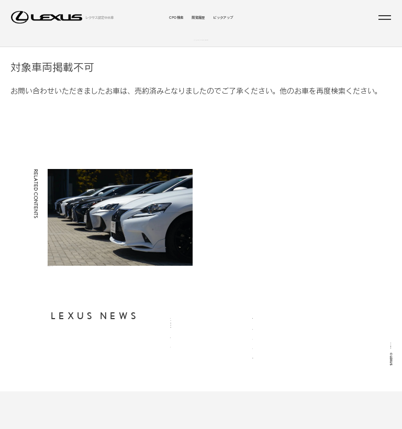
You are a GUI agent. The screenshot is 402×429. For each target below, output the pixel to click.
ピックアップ (223, 17)
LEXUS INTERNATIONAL (274, 387)
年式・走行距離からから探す (192, 365)
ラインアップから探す (162, 45)
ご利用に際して (264, 352)
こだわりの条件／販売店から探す (229, 45)
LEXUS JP (261, 376)
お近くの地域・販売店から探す (193, 373)
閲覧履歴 (198, 17)
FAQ (256, 364)
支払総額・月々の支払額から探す (195, 356)
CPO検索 (176, 17)
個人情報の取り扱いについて (274, 338)
